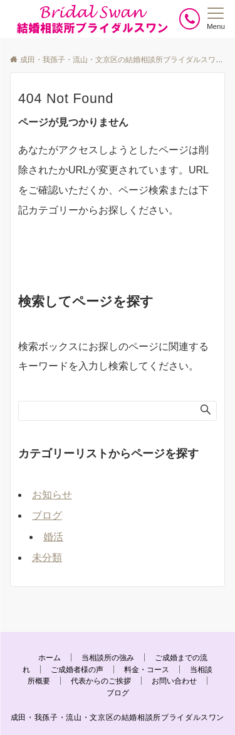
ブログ (47, 515)
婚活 (53, 536)
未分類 (47, 557)
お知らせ (52, 494)
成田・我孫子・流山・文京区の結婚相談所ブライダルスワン (117, 717)
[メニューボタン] (216, 19)
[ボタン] (189, 18)
